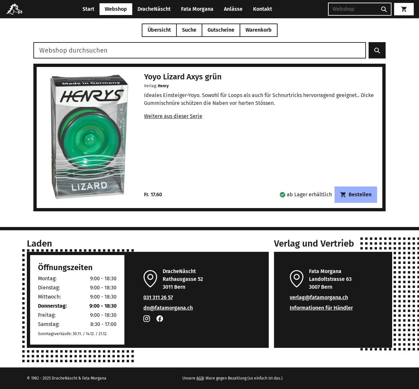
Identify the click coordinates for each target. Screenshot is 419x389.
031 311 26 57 (158, 297)
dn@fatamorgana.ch (168, 308)
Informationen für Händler (321, 308)
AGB (200, 378)
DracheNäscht (154, 9)
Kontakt (262, 9)
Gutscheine (221, 30)
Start (88, 9)
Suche (189, 30)
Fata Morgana (197, 9)
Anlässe (233, 9)
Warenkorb (259, 30)
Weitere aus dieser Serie (173, 116)
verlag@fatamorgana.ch (319, 297)
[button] (306, 194)
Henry (163, 86)
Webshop (116, 9)
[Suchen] (352, 9)
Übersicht (159, 30)
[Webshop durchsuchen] (199, 50)
